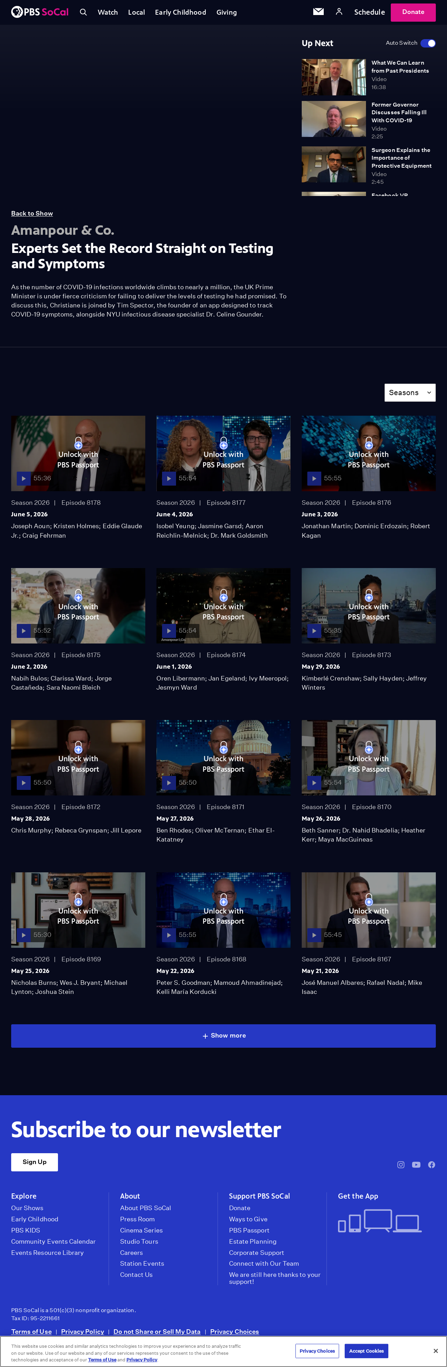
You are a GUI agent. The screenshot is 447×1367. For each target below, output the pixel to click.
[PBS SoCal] (39, 14)
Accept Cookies (366, 1351)
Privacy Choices (234, 1334)
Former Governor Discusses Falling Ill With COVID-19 (399, 115)
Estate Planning (253, 1244)
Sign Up (34, 1165)
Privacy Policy (82, 1334)
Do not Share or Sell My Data (157, 1334)
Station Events (142, 1266)
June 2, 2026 (29, 670)
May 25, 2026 (30, 974)
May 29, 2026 (321, 670)
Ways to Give (248, 1222)
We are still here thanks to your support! (275, 1281)
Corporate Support (256, 1255)
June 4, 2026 (174, 517)
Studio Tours (139, 1244)
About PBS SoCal (145, 1211)
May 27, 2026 (175, 822)
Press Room (137, 1222)
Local (140, 13)
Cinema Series (141, 1233)
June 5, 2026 (29, 517)
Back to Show (32, 216)
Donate (413, 13)
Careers (131, 1255)
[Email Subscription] (318, 14)
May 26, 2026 (321, 822)
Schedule (369, 13)
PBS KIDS (25, 1233)
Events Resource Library (47, 1255)
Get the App (358, 1199)
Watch (110, 13)
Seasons (404, 395)
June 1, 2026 (174, 670)
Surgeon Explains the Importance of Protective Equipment (402, 161)
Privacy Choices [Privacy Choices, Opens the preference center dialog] (317, 1351)
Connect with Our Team (264, 1266)
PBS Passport (249, 1233)
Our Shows (27, 1211)
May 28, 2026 (30, 822)
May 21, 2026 (320, 974)
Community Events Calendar (53, 1244)
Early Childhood (186, 13)
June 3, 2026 (320, 517)
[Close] (436, 1351)
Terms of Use (31, 1334)
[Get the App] (384, 1224)
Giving (235, 13)
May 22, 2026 (175, 974)
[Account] (339, 14)
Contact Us (136, 1277)
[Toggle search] (84, 14)
